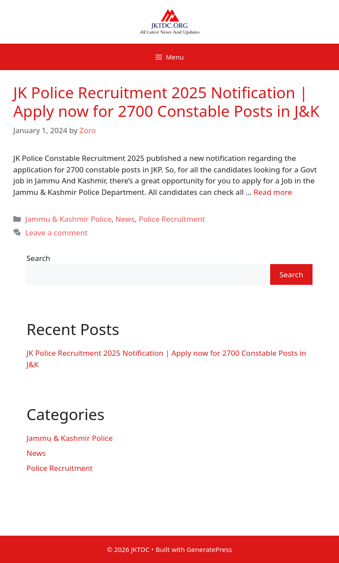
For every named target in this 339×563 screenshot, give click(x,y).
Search (38, 258)
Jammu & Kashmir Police (68, 219)
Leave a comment (56, 232)
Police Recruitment (172, 219)
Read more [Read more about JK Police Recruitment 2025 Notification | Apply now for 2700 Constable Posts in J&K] (272, 192)
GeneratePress (209, 549)
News (125, 219)
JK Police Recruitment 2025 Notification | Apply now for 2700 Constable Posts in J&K (166, 101)
